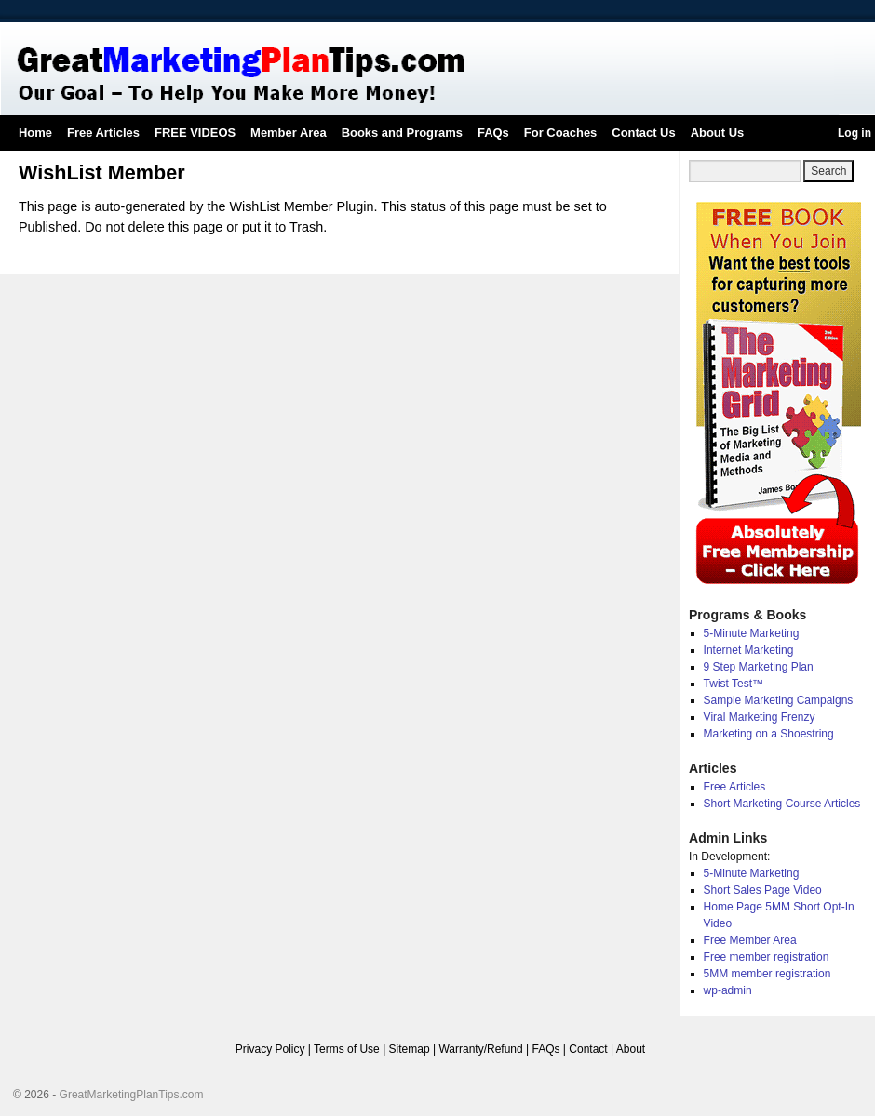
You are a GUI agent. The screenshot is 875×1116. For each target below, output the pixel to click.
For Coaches (560, 133)
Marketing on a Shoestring (769, 733)
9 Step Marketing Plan (759, 666)
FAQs (493, 133)
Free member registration (766, 956)
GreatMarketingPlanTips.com (132, 1094)
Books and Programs (402, 133)
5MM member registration (767, 973)
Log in (854, 133)
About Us (718, 133)
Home (35, 133)
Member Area (288, 133)
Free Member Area (750, 940)
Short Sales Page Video (763, 890)
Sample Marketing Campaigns (779, 700)
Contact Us (643, 133)
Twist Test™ (733, 683)
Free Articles (103, 133)
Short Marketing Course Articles (782, 803)
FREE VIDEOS (195, 133)
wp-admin (728, 990)
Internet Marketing (749, 650)
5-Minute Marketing (752, 633)
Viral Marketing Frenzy (759, 717)
